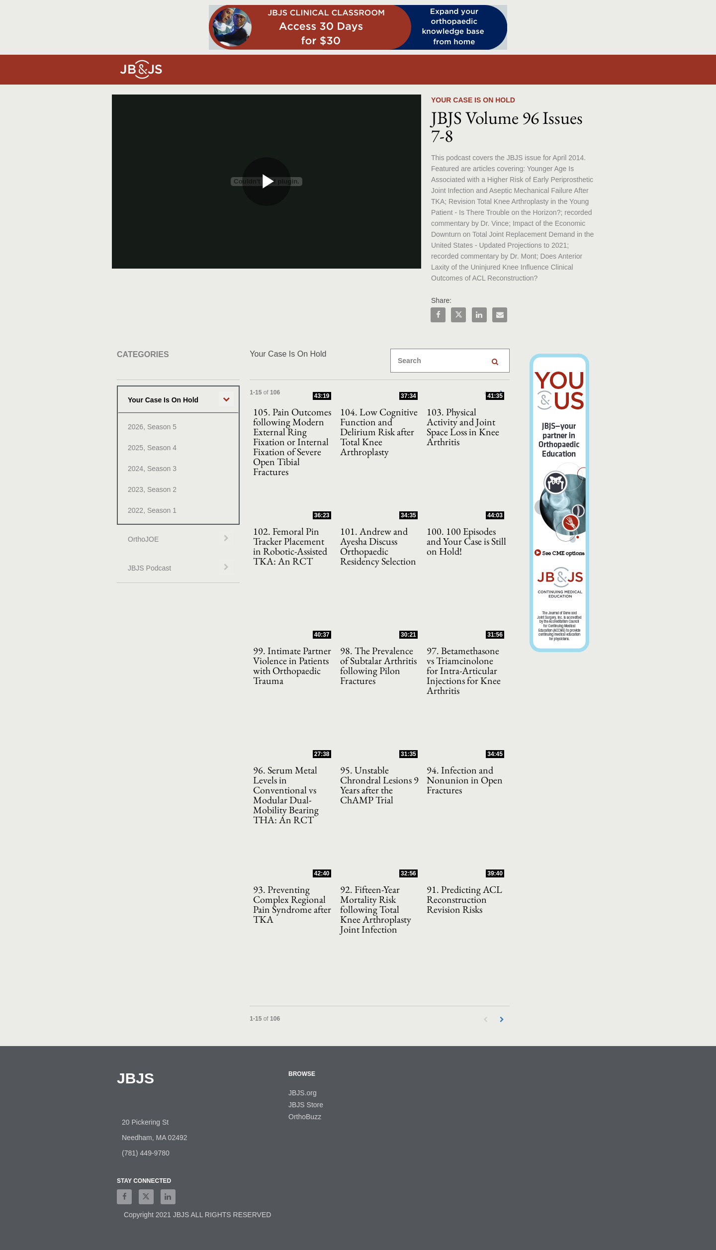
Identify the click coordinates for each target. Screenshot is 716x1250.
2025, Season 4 (152, 448)
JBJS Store (305, 1105)
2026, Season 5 (152, 427)
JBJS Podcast (149, 568)
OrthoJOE (143, 539)
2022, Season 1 (152, 510)
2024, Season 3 (152, 469)
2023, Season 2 (152, 489)
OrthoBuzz (304, 1117)
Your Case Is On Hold (163, 400)
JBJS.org (302, 1093)
